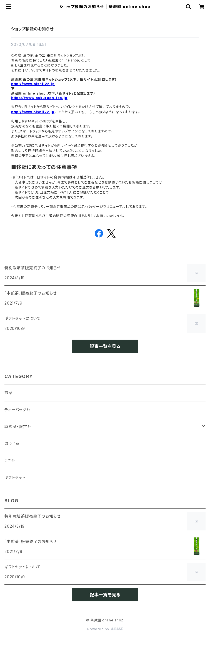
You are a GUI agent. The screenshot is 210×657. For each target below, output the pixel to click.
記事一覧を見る (105, 346)
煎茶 (8, 392)
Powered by (105, 629)
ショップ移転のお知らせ (32, 28)
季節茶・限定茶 (17, 426)
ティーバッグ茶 (17, 409)
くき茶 (9, 460)
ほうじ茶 (12, 443)
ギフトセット (15, 477)
